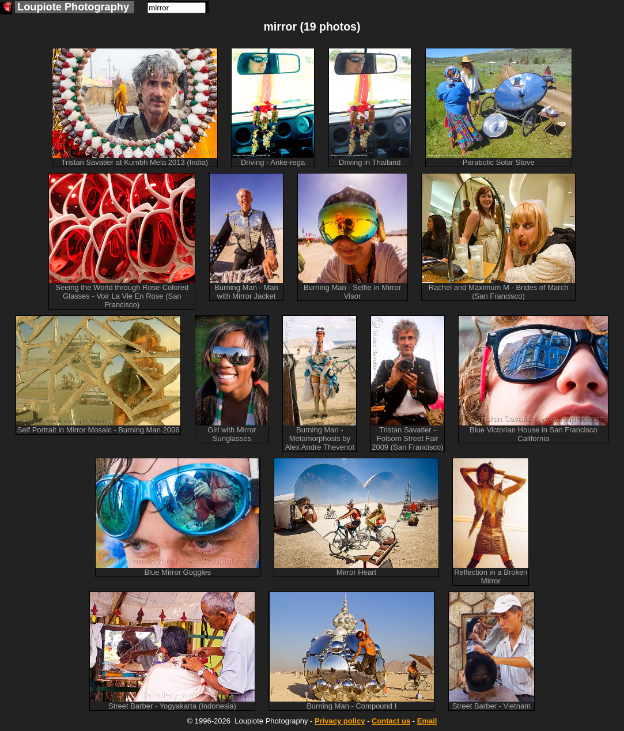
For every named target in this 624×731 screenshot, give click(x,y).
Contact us (391, 721)
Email (427, 721)
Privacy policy (340, 721)
